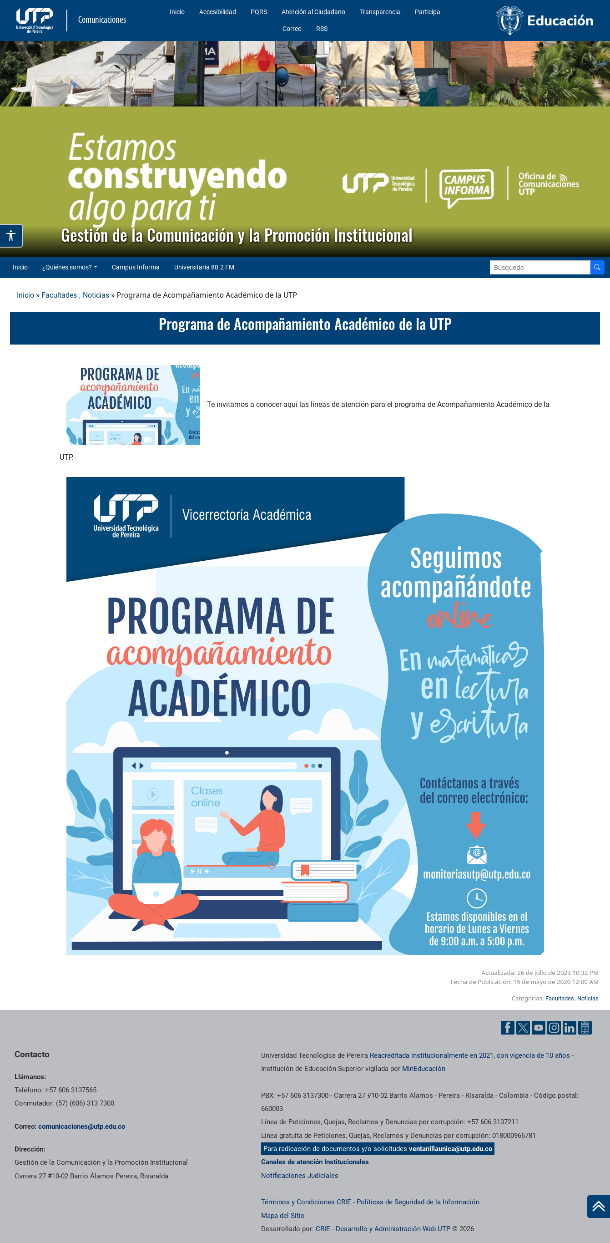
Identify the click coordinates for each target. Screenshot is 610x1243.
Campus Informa (136, 267)
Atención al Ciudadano (313, 11)
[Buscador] (597, 267)
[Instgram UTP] (554, 1028)
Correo (292, 28)
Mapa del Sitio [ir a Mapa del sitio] (283, 1216)
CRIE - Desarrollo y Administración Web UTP (383, 1229)
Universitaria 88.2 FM (204, 267)
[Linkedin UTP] (569, 1028)
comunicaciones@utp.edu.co (81, 1126)
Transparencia (380, 11)
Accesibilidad (217, 11)
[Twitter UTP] (523, 1028)
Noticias (96, 295)
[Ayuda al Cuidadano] (585, 1028)
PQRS (259, 11)
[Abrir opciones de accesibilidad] (11, 236)
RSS (322, 28)
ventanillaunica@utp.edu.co (450, 1149)
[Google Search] (540, 267)
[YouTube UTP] (538, 1028)
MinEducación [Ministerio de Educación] (423, 1069)
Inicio (177, 11)
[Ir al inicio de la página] (598, 1207)
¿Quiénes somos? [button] (67, 267)
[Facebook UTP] (507, 1028)
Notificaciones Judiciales (299, 1176)
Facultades (59, 295)
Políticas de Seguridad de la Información (418, 1202)
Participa (427, 11)
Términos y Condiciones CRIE (306, 1202)
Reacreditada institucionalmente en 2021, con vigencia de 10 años (470, 1055)
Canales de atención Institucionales (315, 1162)
